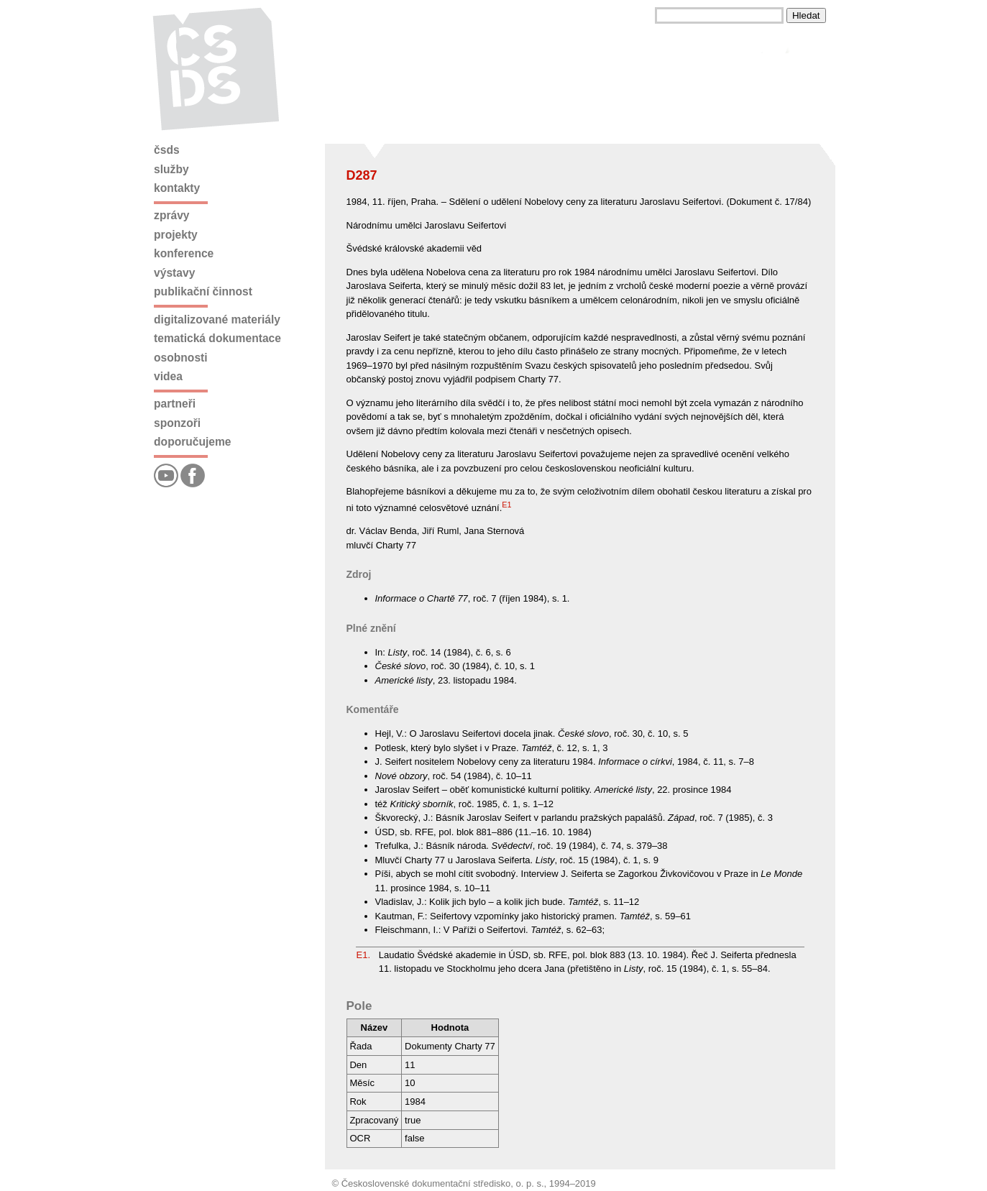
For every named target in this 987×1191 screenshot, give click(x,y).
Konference (184, 253)
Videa (168, 376)
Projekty (176, 235)
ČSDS (167, 150)
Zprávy (171, 215)
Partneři (175, 403)
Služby (171, 169)
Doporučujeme (192, 442)
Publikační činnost (203, 291)
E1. (364, 954)
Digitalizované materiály (217, 319)
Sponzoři (177, 423)
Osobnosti (181, 357)
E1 (506, 504)
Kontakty (177, 188)
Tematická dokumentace (217, 338)
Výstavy (174, 273)
